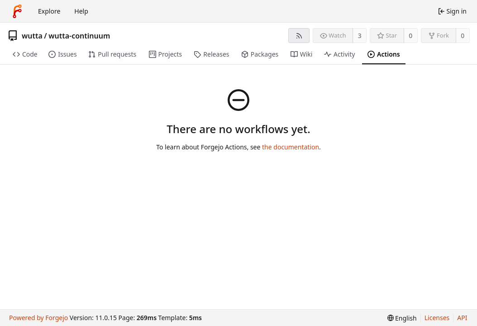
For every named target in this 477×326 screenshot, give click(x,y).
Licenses (437, 317)
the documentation (290, 147)
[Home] (17, 11)
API (462, 317)
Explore (49, 11)
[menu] (402, 318)
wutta (32, 35)
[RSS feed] (299, 35)
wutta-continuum (79, 35)
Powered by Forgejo (38, 317)
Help (81, 11)
